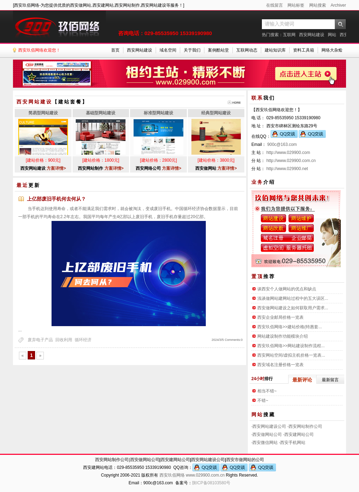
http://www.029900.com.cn (291, 160)
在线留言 (274, 5)
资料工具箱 (303, 50)
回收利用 (63, 339)
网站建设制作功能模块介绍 (282, 336)
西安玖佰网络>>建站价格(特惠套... (289, 326)
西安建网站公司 (299, 434)
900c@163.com (282, 144)
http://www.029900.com (288, 152)
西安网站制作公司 (305, 426)
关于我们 (192, 50)
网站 (332, 34)
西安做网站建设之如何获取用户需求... (292, 307)
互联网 (289, 34)
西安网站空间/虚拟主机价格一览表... (291, 355)
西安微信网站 (265, 442)
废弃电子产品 (40, 339)
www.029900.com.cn (205, 475)
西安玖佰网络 (172, 475)
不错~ (262, 400)
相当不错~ (267, 391)
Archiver (338, 5)
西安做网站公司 (267, 434)
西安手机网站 (292, 442)
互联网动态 (246, 50)
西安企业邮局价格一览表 (280, 317)
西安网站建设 (311, 34)
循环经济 (83, 339)
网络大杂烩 (332, 50)
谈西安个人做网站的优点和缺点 (286, 289)
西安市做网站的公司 (245, 459)
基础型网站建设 (100, 112)
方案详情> (56, 168)
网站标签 (295, 5)
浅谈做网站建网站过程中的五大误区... (292, 298)
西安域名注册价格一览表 (280, 364)
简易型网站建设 (43, 112)
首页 (115, 50)
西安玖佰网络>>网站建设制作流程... (291, 345)
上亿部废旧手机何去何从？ (56, 199)
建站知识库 (275, 50)
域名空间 (168, 50)
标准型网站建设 (158, 112)
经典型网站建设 (216, 112)
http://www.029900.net (287, 168)
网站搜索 (317, 5)
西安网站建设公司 (269, 426)
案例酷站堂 (218, 50)
